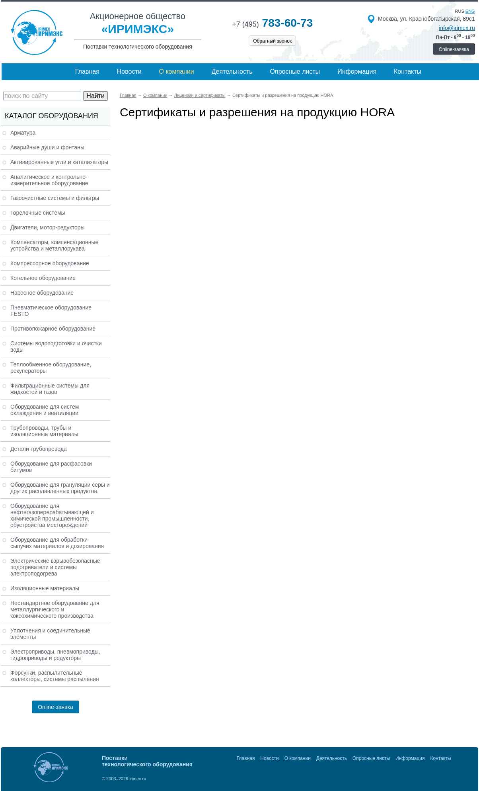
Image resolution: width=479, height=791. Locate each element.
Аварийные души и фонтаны (47, 147)
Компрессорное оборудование (49, 263)
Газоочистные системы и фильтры (54, 198)
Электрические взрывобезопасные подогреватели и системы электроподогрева (55, 567)
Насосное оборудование (42, 293)
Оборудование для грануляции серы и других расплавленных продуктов (60, 488)
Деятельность (232, 71)
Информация (356, 71)
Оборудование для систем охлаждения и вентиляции (44, 409)
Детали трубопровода (38, 449)
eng (470, 11)
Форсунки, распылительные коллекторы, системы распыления (54, 676)
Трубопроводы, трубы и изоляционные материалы (44, 431)
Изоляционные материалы (44, 588)
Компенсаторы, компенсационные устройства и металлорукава (54, 245)
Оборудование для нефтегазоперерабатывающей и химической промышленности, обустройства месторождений (52, 515)
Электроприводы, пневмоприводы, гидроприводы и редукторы (55, 654)
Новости (129, 71)
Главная (87, 71)
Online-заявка (454, 49)
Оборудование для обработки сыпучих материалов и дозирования (57, 542)
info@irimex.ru (457, 28)
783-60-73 (272, 23)
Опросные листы (295, 71)
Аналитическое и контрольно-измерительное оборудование (49, 180)
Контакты (407, 71)
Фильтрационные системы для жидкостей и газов (50, 388)
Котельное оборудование (43, 278)
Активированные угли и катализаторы (59, 162)
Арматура (22, 132)
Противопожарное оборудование (52, 328)
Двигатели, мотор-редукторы (47, 227)
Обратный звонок (272, 41)
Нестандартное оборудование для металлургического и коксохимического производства (54, 609)
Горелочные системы (37, 212)
